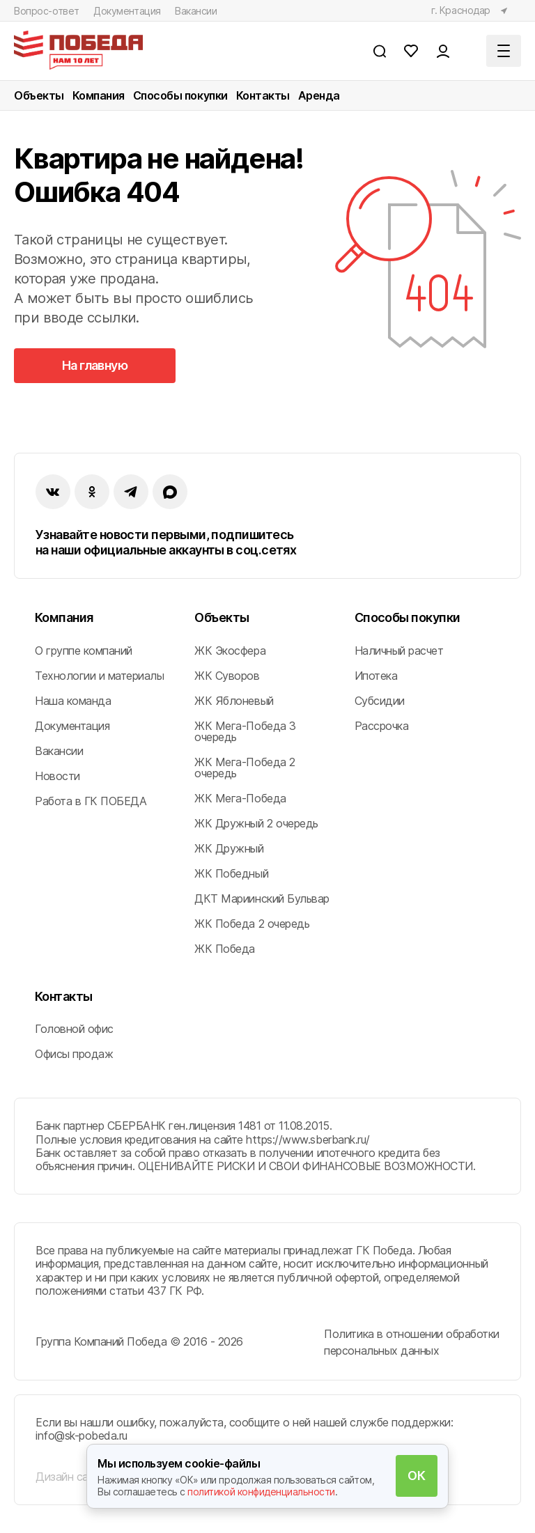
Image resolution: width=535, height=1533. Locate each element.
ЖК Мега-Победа (240, 798)
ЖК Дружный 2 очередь (256, 823)
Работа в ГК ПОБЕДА (90, 801)
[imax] (170, 491)
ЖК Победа (224, 949)
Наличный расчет (399, 650)
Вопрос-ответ (46, 11)
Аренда (319, 95)
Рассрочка (382, 726)
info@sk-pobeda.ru (81, 1435)
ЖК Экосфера (229, 650)
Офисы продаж (74, 1054)
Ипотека (376, 676)
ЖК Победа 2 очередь (251, 924)
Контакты (263, 95)
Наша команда (73, 701)
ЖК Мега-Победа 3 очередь (244, 731)
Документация (127, 11)
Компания (98, 95)
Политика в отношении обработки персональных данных (411, 1342)
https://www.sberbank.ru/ (307, 1139)
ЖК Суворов (226, 676)
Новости (57, 776)
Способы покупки (180, 95)
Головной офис (74, 1029)
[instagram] (131, 491)
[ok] (92, 491)
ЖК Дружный (228, 848)
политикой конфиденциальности (261, 1491)
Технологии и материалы (99, 676)
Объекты (39, 95)
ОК (416, 1475)
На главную (95, 365)
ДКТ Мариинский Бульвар (261, 898)
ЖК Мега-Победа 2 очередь (244, 767)
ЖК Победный (231, 873)
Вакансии (196, 11)
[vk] (53, 491)
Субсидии (380, 701)
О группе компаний (83, 650)
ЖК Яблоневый (233, 701)
